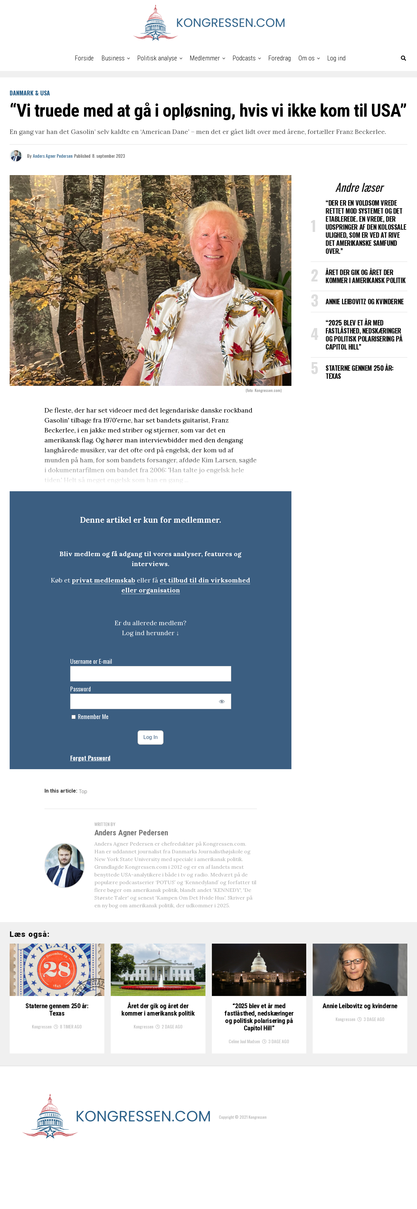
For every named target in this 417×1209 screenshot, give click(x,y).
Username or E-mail (91, 661)
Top (83, 791)
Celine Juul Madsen (244, 1097)
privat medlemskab (103, 580)
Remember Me (90, 716)
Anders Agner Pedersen (52, 155)
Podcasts (244, 58)
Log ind (336, 58)
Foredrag (279, 58)
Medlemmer (205, 58)
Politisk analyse (157, 58)
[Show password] (222, 701)
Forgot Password (90, 758)
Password (80, 689)
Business (113, 58)
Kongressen (42, 1071)
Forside (84, 58)
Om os (307, 58)
